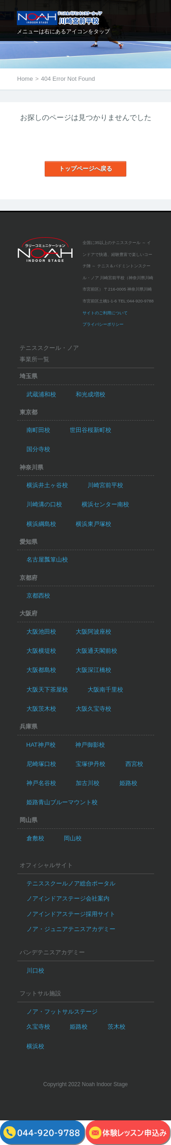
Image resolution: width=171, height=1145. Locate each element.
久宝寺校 (38, 1026)
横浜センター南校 (105, 504)
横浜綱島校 (41, 523)
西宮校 (134, 763)
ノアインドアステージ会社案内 (67, 898)
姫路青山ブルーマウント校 (62, 802)
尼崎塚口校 (41, 763)
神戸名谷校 (41, 783)
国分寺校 (38, 449)
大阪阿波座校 (93, 631)
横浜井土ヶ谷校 (47, 485)
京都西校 (38, 595)
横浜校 (35, 1046)
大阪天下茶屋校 (47, 689)
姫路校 (128, 783)
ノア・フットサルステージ (62, 1011)
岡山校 (73, 838)
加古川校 (87, 783)
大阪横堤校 (41, 650)
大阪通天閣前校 (96, 650)
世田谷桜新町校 (90, 430)
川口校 (35, 970)
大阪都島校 (41, 669)
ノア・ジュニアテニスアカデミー (70, 929)
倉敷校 (35, 838)
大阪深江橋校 (93, 669)
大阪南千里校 (105, 689)
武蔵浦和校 (41, 394)
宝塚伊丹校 (90, 763)
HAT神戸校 (41, 744)
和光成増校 (90, 394)
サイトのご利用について (105, 313)
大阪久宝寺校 (93, 708)
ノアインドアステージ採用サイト (70, 914)
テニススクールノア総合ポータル (70, 883)
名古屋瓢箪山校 (47, 559)
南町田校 (38, 430)
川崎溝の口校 (44, 504)
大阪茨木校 (41, 708)
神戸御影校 (90, 744)
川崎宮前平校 (105, 485)
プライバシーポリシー (103, 324)
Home (25, 78)
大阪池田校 (41, 631)
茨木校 (116, 1026)
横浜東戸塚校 (93, 523)
